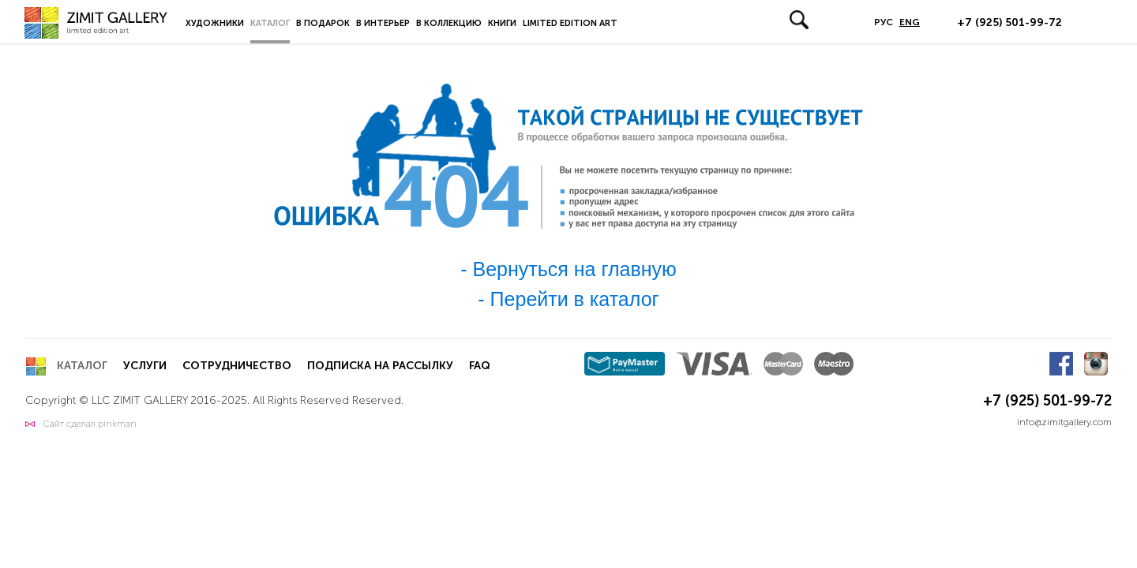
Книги (502, 23)
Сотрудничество (236, 365)
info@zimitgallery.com (1064, 422)
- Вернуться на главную (568, 269)
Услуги (145, 365)
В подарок (323, 23)
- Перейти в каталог (568, 299)
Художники (215, 23)
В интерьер (383, 23)
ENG (909, 22)
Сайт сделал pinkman (90, 423)
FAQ (479, 365)
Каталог (270, 23)
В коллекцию (449, 23)
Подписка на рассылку (380, 365)
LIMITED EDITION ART (570, 23)
